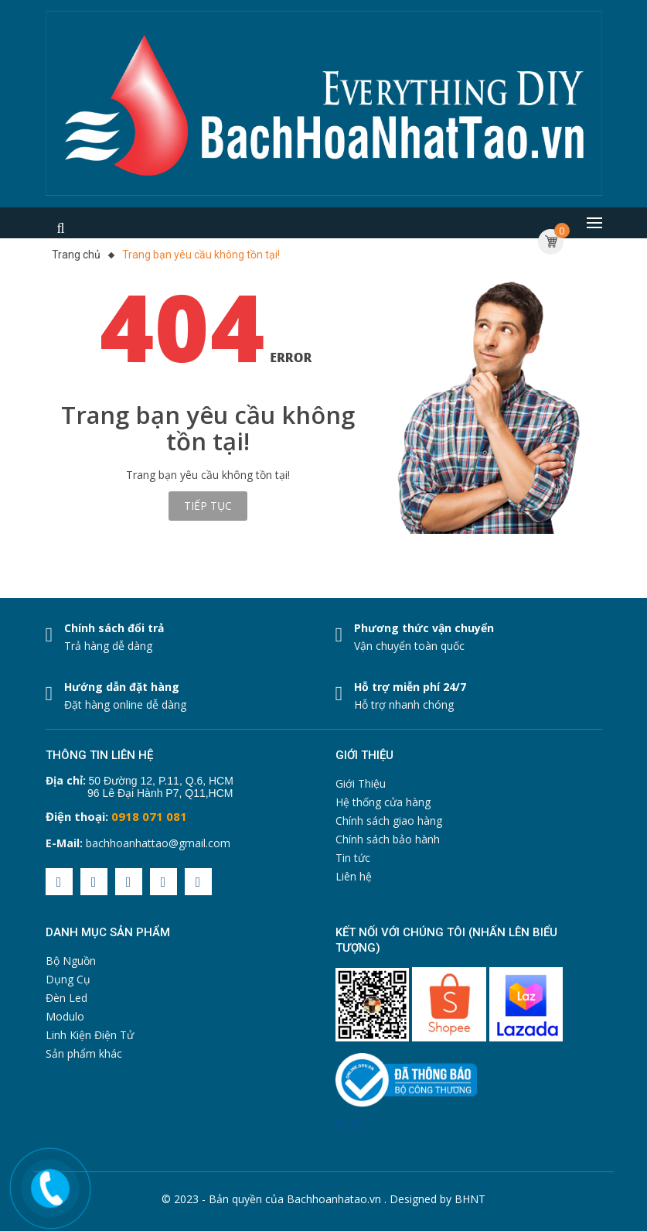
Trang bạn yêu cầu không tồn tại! (201, 254)
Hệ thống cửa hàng (383, 802)
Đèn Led (66, 997)
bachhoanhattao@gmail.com (158, 843)
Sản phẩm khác (84, 1053)
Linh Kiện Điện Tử (90, 1035)
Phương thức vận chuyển (424, 628)
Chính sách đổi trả (114, 628)
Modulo (65, 1016)
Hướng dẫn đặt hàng (121, 686)
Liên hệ (353, 876)
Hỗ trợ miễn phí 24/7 (410, 686)
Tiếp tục (208, 505)
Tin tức (352, 857)
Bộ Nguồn (71, 960)
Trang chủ (76, 254)
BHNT (470, 1199)
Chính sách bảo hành (387, 839)
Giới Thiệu (360, 783)
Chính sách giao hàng (388, 820)
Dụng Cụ (68, 979)
